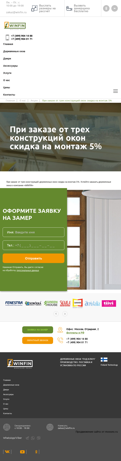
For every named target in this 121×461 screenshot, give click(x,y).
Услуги (7, 73)
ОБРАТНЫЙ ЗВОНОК (37, 340)
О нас (6, 80)
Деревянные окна (14, 51)
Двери (7, 58)
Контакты (9, 94)
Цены (6, 87)
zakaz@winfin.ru (16, 12)
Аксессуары (10, 65)
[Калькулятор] (107, 91)
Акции (34, 100)
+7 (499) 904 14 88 (21, 35)
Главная (8, 44)
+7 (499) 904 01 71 (21, 39)
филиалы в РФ (75, 332)
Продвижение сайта (88, 431)
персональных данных (28, 270)
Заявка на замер (37, 330)
